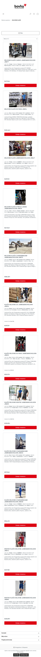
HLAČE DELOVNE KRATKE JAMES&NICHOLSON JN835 (20, 403)
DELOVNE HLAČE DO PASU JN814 (15, 109)
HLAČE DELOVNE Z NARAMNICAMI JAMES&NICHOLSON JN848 (16, 501)
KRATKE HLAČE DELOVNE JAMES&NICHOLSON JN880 (20, 598)
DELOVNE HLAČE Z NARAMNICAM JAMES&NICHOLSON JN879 (15, 256)
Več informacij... (20, 652)
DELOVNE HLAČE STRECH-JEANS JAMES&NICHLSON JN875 (15, 207)
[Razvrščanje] (20, 38)
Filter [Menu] (20, 33)
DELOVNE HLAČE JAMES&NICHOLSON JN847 (19, 158)
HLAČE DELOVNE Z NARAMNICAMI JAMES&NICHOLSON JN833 (16, 452)
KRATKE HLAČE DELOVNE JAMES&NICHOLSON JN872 (20, 549)
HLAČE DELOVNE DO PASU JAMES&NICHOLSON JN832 (20, 354)
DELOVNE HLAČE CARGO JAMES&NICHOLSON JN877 (19, 61)
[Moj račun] (34, 13)
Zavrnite (16, 654)
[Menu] (3, 13)
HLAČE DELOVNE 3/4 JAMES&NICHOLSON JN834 (18, 305)
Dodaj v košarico (20, 85)
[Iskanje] (30, 13)
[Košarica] (37, 13)
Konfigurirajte (24, 654)
